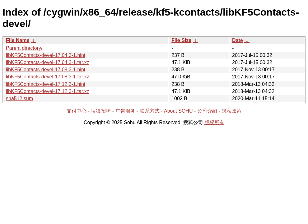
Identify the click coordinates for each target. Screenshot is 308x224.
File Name (18, 40)
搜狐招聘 (101, 111)
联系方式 (150, 111)
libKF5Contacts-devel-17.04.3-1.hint (45, 55)
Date (237, 40)
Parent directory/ (24, 48)
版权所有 (214, 122)
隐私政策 (231, 111)
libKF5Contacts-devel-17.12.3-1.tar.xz (47, 91)
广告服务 (125, 111)
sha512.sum (19, 98)
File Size (181, 40)
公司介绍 (207, 111)
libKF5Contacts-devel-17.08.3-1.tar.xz (47, 76)
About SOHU (178, 111)
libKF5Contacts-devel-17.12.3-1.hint (45, 84)
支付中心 (76, 111)
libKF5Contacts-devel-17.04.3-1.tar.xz (47, 62)
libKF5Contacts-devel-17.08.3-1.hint (45, 69)
